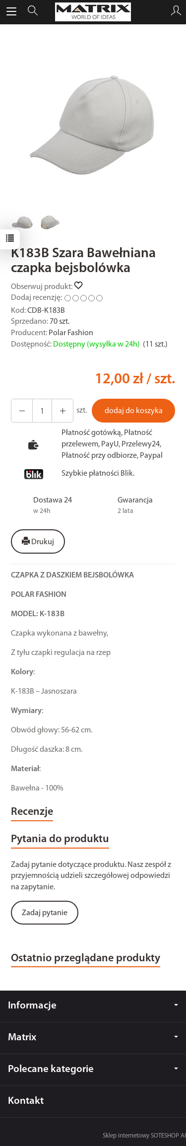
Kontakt (26, 1101)
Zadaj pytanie (44, 913)
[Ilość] (42, 411)
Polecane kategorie (93, 1069)
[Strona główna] (93, 12)
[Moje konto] (176, 12)
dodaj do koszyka (134, 411)
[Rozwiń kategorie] (11, 12)
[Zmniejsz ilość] (62, 411)
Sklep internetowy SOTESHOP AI (144, 1136)
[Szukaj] (33, 12)
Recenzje (32, 812)
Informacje (93, 1006)
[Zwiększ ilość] (22, 411)
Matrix (93, 1037)
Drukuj (38, 541)
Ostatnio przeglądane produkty (85, 958)
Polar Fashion (71, 333)
